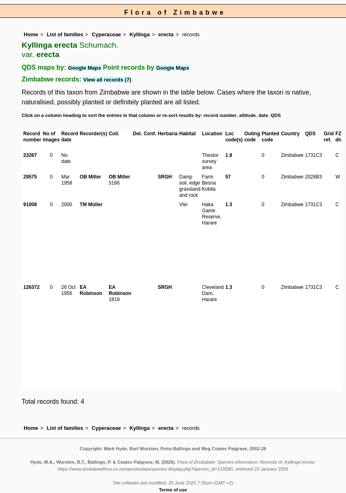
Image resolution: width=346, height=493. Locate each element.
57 (228, 177)
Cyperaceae (106, 34)
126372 (31, 287)
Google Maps (84, 68)
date (263, 115)
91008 (30, 204)
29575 (30, 177)
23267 (30, 155)
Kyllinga (139, 34)
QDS (276, 115)
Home (31, 34)
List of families (65, 34)
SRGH (165, 177)
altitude (247, 115)
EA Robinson (91, 290)
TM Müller (91, 204)
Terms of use (173, 489)
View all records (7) (107, 80)
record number (220, 115)
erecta (166, 34)
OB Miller (90, 177)
